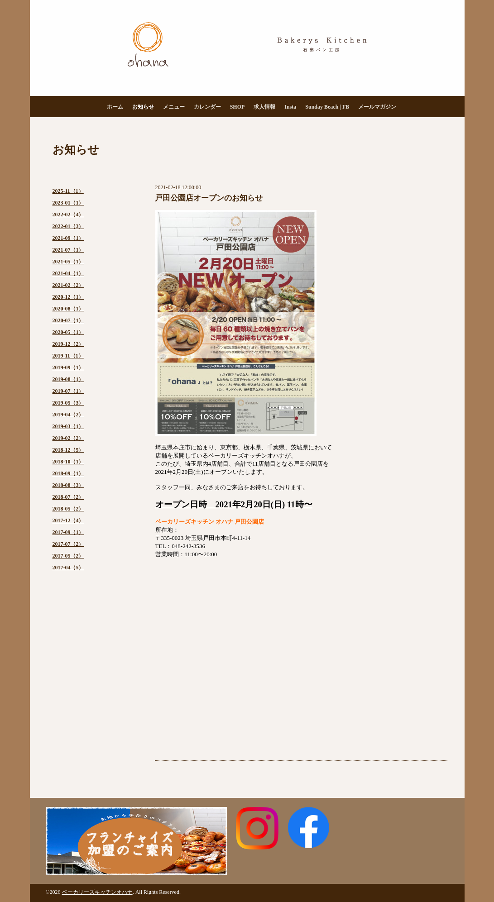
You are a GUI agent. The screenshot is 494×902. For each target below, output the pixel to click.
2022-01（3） (68, 226)
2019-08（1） (68, 379)
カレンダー (207, 107)
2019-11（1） (68, 356)
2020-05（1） (68, 332)
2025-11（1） (68, 191)
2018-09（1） (68, 473)
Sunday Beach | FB (327, 107)
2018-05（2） (68, 509)
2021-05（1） (68, 261)
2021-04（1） (68, 273)
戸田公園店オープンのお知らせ (209, 198)
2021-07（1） (68, 250)
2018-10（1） (68, 461)
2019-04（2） (68, 414)
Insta (290, 107)
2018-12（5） (68, 450)
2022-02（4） (68, 214)
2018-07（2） (68, 497)
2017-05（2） (68, 556)
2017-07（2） (68, 544)
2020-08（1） (68, 308)
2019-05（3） (68, 403)
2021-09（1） (68, 238)
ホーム (115, 107)
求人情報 (264, 107)
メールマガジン (377, 107)
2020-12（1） (68, 297)
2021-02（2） (68, 285)
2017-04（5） (68, 567)
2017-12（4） (68, 520)
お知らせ (143, 107)
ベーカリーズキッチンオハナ (97, 892)
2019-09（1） (68, 367)
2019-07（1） (68, 391)
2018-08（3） (68, 485)
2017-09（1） (68, 532)
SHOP (237, 107)
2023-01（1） (68, 203)
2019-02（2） (68, 438)
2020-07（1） (68, 320)
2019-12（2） (68, 344)
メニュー (174, 107)
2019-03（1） (68, 426)
